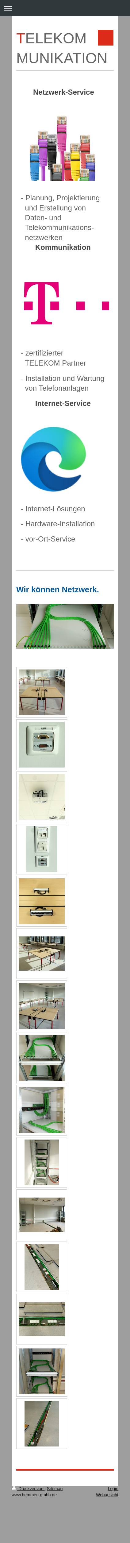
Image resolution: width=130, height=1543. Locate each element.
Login (113, 1488)
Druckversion (28, 1488)
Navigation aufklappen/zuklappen (65, 8)
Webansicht (107, 1494)
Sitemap (55, 1488)
